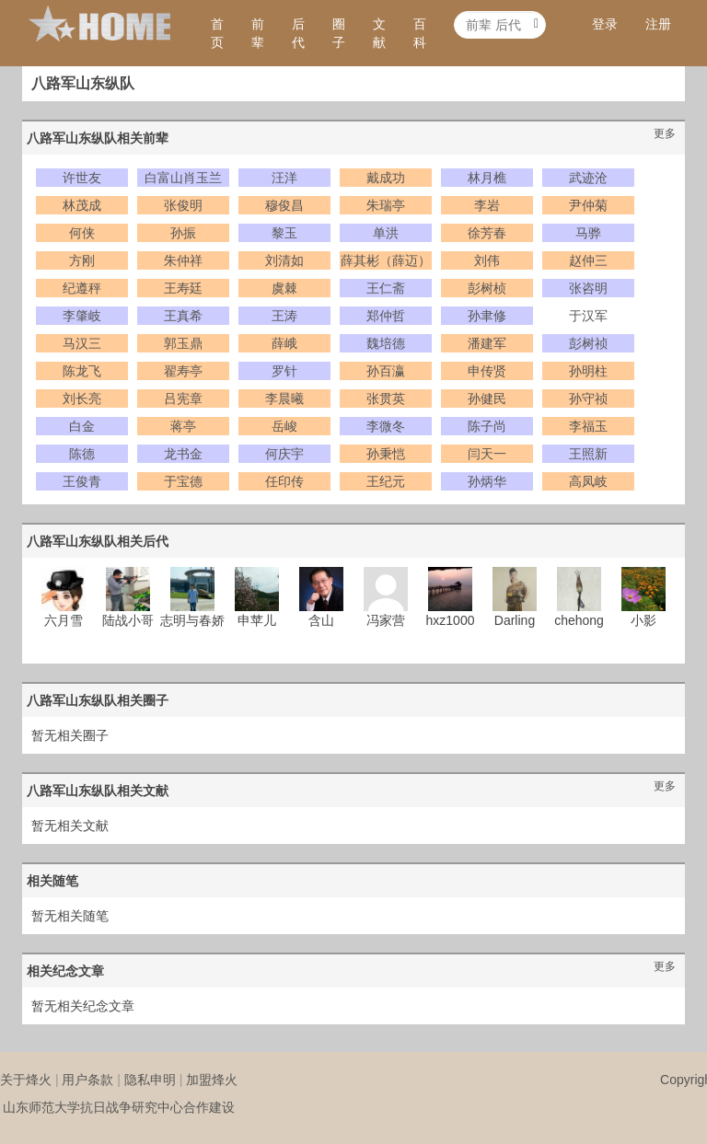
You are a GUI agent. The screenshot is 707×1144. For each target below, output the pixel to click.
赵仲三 (588, 260)
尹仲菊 (588, 205)
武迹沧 (588, 177)
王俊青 (82, 481)
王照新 (588, 453)
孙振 (183, 232)
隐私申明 (150, 1079)
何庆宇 (284, 453)
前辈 (257, 33)
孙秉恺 (385, 453)
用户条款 (87, 1079)
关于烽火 (26, 1079)
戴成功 (385, 177)
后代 (298, 33)
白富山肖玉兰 (183, 177)
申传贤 (487, 371)
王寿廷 (183, 288)
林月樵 (487, 177)
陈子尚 (487, 426)
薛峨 (284, 343)
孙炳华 (487, 481)
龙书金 (183, 453)
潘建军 (487, 343)
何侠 (82, 232)
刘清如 (284, 260)
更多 (665, 133)
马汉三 (82, 343)
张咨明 (588, 288)
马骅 (588, 232)
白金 (82, 426)
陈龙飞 (82, 371)
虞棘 (284, 288)
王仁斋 (385, 288)
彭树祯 (588, 343)
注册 (658, 24)
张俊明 (183, 205)
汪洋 (284, 177)
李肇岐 (82, 315)
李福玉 (588, 426)
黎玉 (284, 232)
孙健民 (487, 398)
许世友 (82, 177)
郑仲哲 (385, 315)
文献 (379, 33)
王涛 (284, 315)
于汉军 (588, 315)
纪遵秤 (82, 288)
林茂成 (82, 205)
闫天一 (487, 453)
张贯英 (385, 398)
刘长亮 (82, 398)
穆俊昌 (284, 205)
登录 (605, 24)
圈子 (338, 33)
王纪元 (385, 481)
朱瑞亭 (385, 205)
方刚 (82, 260)
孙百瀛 (385, 371)
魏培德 (385, 343)
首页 (217, 33)
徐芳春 (487, 232)
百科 (419, 33)
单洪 (386, 232)
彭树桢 (487, 288)
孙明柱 (588, 371)
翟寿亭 (183, 371)
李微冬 (385, 426)
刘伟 (487, 260)
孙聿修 (487, 315)
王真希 (183, 315)
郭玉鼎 (183, 343)
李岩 (487, 205)
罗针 (284, 371)
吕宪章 (183, 398)
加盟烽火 (212, 1079)
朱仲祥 (183, 260)
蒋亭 (183, 426)
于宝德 (183, 481)
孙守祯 (588, 398)
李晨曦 (284, 398)
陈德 (82, 453)
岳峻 (284, 426)
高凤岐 (588, 481)
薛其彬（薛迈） (386, 260)
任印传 (284, 481)
